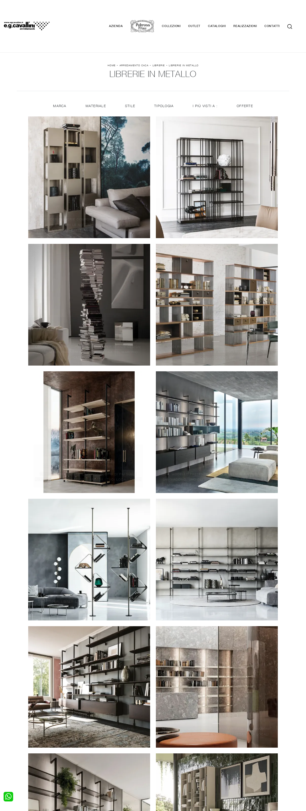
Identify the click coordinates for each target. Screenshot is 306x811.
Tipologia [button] (164, 82)
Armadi (25, 754)
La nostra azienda (238, 745)
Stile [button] (130, 82)
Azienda (123, 12)
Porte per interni (169, 745)
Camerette (28, 750)
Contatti (279, 12)
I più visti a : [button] (205, 82)
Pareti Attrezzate (101, 750)
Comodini (27, 759)
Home (111, 38)
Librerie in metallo (183, 38)
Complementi (166, 754)
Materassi (163, 759)
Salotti (93, 745)
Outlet (201, 12)
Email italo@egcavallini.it (247, 775)
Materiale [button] (95, 82)
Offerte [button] (245, 82)
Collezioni (178, 12)
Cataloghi (224, 12)
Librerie (159, 38)
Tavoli (92, 754)
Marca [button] (59, 82)
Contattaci (232, 750)
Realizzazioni (252, 12)
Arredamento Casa (134, 38)
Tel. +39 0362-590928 (173, 775)
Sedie (92, 759)
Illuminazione (166, 750)
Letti (23, 745)
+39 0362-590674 (210, 775)
